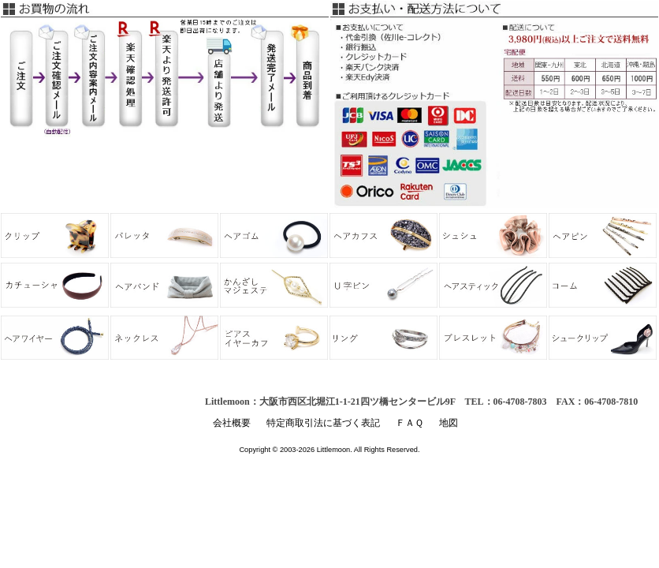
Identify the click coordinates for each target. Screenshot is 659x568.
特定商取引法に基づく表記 (323, 422)
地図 (448, 422)
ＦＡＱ (409, 422)
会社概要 (232, 422)
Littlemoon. (334, 450)
